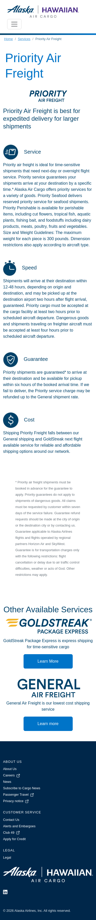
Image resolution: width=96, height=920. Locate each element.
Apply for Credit (14, 839)
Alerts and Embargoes (19, 826)
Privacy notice (16, 801)
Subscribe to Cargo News (21, 788)
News (7, 782)
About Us (10, 769)
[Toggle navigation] (14, 24)
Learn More (48, 661)
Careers (12, 775)
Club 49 (11, 832)
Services (24, 39)
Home (8, 39)
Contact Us (11, 820)
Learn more (48, 723)
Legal (7, 857)
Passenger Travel (19, 794)
